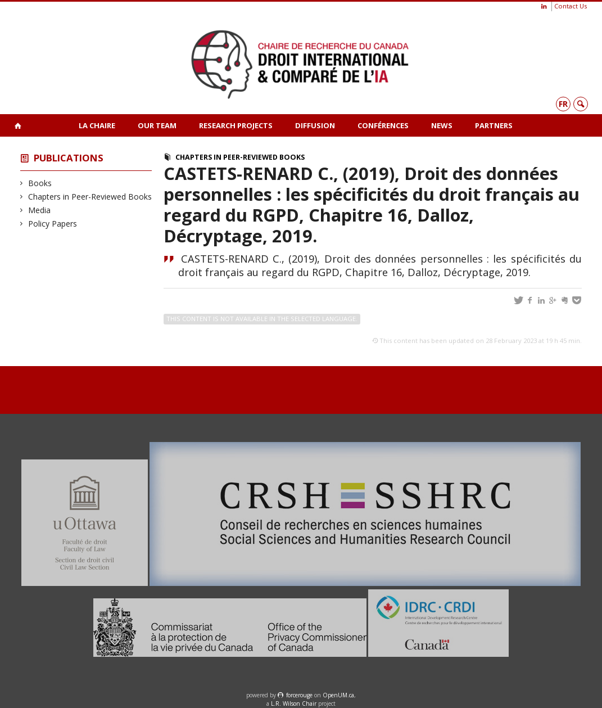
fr (563, 103)
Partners (494, 125)
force (299, 695)
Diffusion (315, 125)
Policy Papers (53, 223)
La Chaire (97, 125)
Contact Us (570, 6)
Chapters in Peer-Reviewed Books (90, 196)
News (441, 125)
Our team (157, 125)
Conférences (383, 125)
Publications (68, 157)
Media (40, 210)
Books (40, 183)
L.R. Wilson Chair (293, 703)
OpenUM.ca (338, 695)
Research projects (236, 125)
